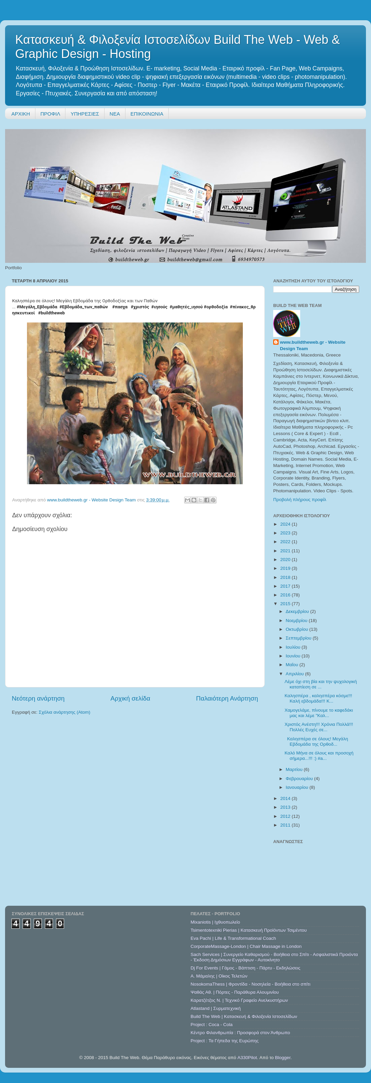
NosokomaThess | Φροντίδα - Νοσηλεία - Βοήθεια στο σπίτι (250, 984)
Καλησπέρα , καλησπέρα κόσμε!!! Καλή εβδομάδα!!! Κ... (318, 698)
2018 (286, 577)
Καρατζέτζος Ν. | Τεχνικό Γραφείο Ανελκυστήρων (239, 1000)
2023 (286, 532)
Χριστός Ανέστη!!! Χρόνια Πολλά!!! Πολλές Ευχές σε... (319, 727)
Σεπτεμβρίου (299, 638)
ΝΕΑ (115, 114)
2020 (286, 559)
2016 (286, 594)
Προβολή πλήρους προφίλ (299, 499)
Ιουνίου (294, 655)
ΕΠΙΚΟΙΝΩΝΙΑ (147, 114)
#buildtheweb (51, 312)
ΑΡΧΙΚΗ (20, 114)
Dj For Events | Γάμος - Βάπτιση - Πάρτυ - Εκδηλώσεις (245, 967)
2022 (286, 541)
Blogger (282, 1057)
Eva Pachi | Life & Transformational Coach (233, 938)
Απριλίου (295, 673)
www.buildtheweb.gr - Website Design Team (312, 345)
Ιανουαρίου (297, 787)
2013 (286, 807)
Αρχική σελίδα (130, 698)
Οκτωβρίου (297, 629)
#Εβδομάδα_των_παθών (83, 306)
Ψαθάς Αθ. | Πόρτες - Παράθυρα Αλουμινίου (235, 992)
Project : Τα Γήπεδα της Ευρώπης (225, 1040)
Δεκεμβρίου (298, 611)
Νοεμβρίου (297, 620)
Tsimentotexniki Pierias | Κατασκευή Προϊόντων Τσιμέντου (249, 930)
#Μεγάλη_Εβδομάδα (37, 306)
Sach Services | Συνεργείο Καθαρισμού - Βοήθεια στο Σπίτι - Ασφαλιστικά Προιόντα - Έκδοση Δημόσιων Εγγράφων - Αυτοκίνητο (274, 957)
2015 (286, 603)
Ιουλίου (294, 647)
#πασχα (119, 306)
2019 (286, 568)
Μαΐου (292, 664)
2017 (286, 586)
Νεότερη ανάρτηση (38, 698)
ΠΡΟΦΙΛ (50, 114)
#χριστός (140, 306)
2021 (286, 550)
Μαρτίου (295, 769)
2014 (286, 798)
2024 (286, 524)
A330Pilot (247, 1057)
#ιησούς (159, 306)
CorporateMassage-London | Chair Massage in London (246, 946)
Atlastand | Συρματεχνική (216, 1008)
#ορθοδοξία (216, 306)
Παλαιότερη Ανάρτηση (227, 698)
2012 (286, 816)
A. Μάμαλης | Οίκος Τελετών (219, 976)
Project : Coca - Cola (212, 1024)
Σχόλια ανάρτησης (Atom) (64, 712)
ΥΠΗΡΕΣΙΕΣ (84, 114)
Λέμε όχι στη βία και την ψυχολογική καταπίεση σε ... (321, 684)
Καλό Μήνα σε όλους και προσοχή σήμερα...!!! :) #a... (319, 755)
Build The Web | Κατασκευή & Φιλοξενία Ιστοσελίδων (244, 1016)
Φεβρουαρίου (300, 778)
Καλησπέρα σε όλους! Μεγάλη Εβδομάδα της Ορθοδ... (316, 741)
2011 (286, 825)
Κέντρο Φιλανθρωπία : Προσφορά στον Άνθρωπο (240, 1032)
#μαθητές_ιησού (186, 306)
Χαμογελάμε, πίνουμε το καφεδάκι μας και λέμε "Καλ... (319, 713)
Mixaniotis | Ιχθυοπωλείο (215, 922)
